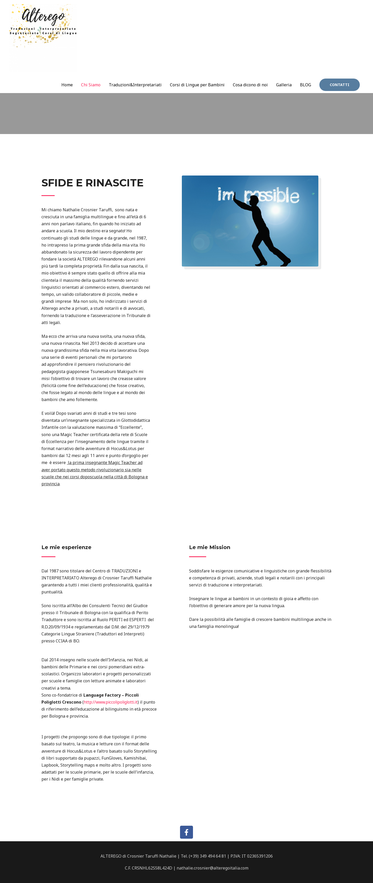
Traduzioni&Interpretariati (135, 64)
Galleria (284, 64)
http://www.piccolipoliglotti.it (112, 702)
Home (67, 64)
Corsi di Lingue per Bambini (197, 64)
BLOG (305, 64)
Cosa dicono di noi (250, 64)
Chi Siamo (91, 64)
